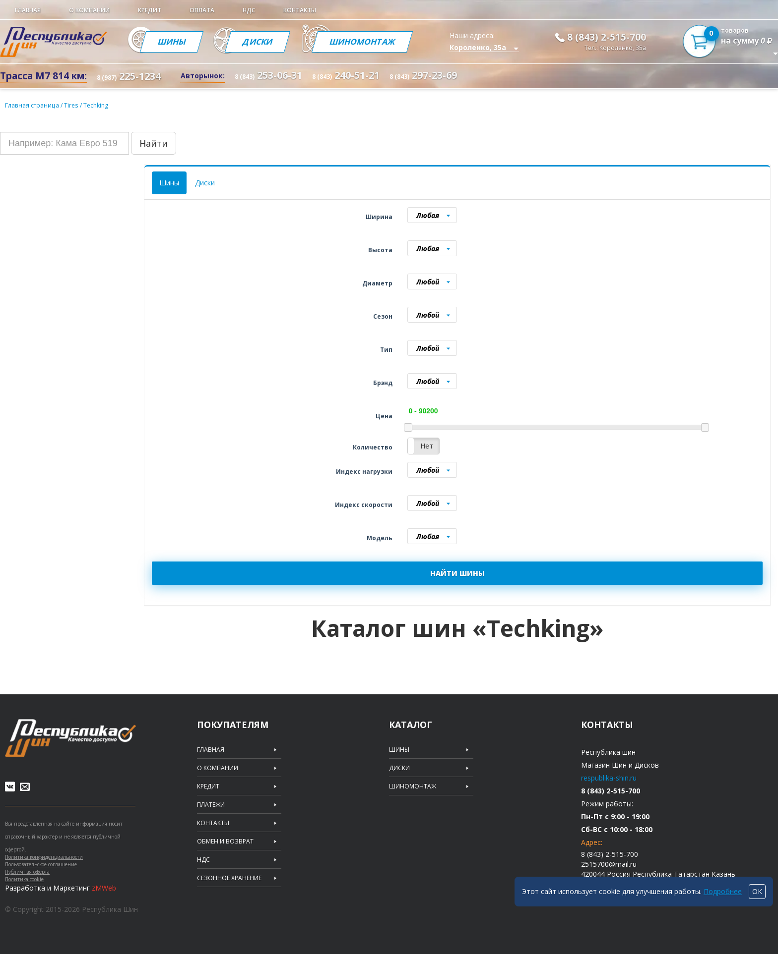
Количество (372, 447)
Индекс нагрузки (364, 471)
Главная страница (31, 105)
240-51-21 (346, 75)
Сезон (382, 316)
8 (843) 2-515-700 (606, 37)
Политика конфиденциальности (44, 856)
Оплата (202, 10)
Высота (380, 249)
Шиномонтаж (364, 41)
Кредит (149, 10)
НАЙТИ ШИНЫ (457, 572)
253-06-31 (268, 75)
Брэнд (382, 382)
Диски (259, 41)
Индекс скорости (363, 504)
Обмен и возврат (225, 841)
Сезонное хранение (229, 878)
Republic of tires (70, 738)
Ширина (379, 216)
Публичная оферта (27, 871)
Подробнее (723, 891)
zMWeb (104, 888)
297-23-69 (423, 75)
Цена (384, 415)
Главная (28, 10)
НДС (249, 10)
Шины (172, 41)
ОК (757, 891)
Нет (426, 445)
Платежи (211, 804)
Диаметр (377, 283)
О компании (89, 10)
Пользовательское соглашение (41, 864)
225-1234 (129, 76)
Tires (70, 105)
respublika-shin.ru (609, 777)
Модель (379, 537)
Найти (153, 143)
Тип (386, 349)
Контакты (299, 10)
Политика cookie (24, 879)
